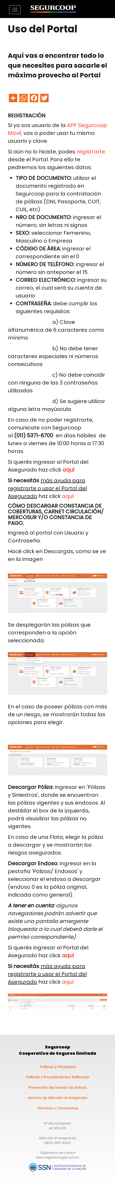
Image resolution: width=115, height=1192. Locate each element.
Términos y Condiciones (57, 1108)
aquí (68, 496)
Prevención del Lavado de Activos (57, 1087)
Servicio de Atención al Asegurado (57, 1097)
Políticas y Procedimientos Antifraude (57, 1077)
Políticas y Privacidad (58, 1066)
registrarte (91, 151)
